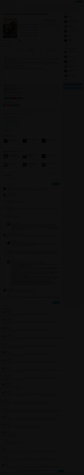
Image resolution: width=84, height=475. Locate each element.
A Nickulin (5, 343)
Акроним (5, 456)
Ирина (4, 464)
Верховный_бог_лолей (12, 234)
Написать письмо (70, 472)
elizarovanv (5, 400)
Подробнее (36, 471)
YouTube (14, 98)
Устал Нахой (10, 194)
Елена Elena (5, 351)
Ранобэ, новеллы (7, 46)
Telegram (20, 98)
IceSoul (8, 295)
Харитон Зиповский (7, 311)
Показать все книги (68, 44)
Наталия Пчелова (7, 375)
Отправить (56, 183)
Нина (4, 448)
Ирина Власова (6, 432)
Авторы (10, 1)
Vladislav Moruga (10, 289)
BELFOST (16, 223)
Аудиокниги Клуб (6, 473)
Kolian (8, 207)
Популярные (5, 178)
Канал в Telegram (73, 88)
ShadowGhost (14, 242)
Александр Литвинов (7, 335)
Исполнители (16, 1)
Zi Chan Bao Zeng (15, 136)
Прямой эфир (8, 309)
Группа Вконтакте (72, 84)
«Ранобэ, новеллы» (19, 151)
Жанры (6, 1)
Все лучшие (67, 79)
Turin (4, 408)
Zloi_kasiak (9, 215)
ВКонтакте (7, 98)
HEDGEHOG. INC (6, 383)
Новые (11, 178)
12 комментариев (56, 40)
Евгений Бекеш (6, 424)
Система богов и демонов (22, 114)
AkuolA (8, 250)
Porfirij (4, 440)
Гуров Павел (6, 327)
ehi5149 (5, 416)
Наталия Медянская (7, 319)
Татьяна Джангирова (7, 359)
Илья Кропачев (10, 187)
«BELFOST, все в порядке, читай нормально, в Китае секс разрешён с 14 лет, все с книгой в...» (32, 41)
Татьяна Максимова (7, 391)
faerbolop (9, 200)
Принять (61, 471)
